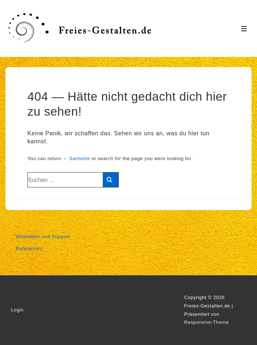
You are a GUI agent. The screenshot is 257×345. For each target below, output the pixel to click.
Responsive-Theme (206, 322)
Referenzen (29, 248)
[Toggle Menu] (244, 28)
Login (17, 310)
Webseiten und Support (43, 236)
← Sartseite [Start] (76, 158)
